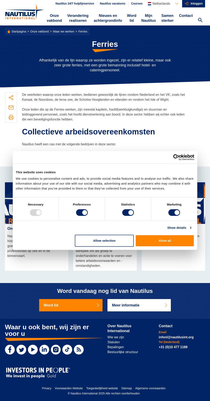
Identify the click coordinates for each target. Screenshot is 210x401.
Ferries (82, 31)
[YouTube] (33, 350)
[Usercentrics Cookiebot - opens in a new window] (176, 157)
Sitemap (126, 388)
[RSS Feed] (79, 350)
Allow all (165, 240)
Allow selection (104, 240)
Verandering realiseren (78, 18)
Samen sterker (167, 18)
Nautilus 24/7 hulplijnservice (75, 3)
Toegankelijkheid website (102, 388)
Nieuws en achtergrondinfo (108, 18)
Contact (186, 16)
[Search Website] (200, 20)
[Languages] (163, 3)
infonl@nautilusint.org (176, 337)
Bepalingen (115, 347)
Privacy (46, 388)
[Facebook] (10, 350)
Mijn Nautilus (148, 18)
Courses (137, 3)
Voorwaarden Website (69, 388)
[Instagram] (56, 350)
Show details (176, 227)
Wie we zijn (115, 337)
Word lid (131, 18)
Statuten (113, 342)
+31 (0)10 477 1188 (173, 347)
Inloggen (197, 3)
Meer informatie (140, 305)
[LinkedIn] (44, 350)
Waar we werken (63, 31)
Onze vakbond (54, 18)
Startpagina (18, 31)
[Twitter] (21, 350)
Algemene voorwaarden (150, 388)
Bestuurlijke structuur (122, 352)
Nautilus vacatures (113, 3)
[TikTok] (67, 350)
